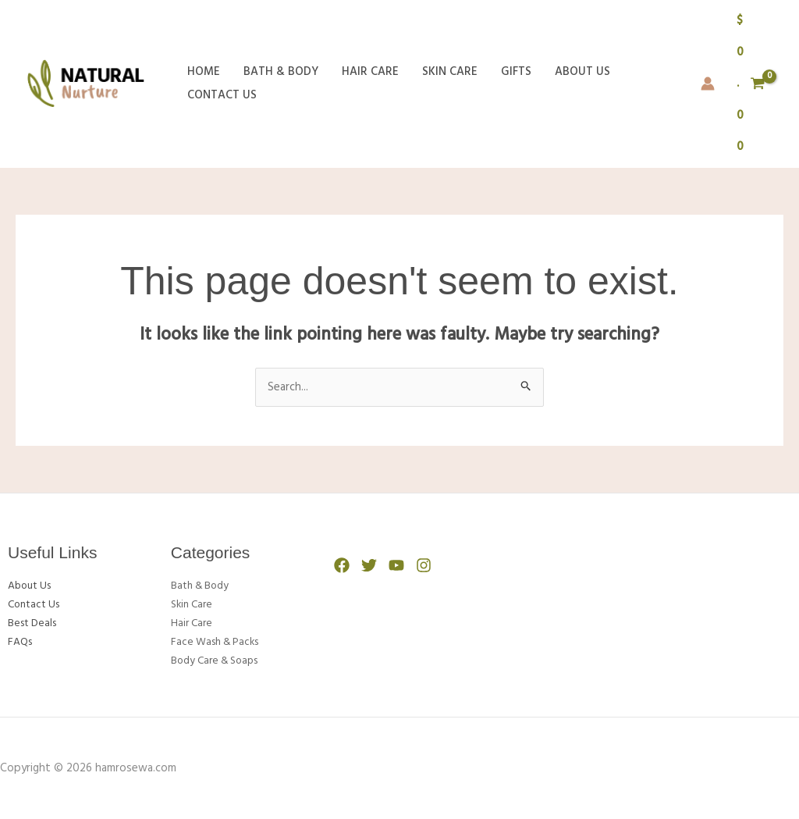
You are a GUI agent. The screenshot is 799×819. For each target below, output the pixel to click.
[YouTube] (396, 565)
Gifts (516, 71)
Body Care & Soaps (220, 660)
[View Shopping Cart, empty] (751, 84)
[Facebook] (342, 565)
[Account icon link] (708, 84)
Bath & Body (280, 71)
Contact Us (222, 95)
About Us (582, 71)
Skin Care (450, 71)
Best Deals (35, 623)
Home (203, 71)
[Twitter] (369, 565)
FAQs (21, 641)
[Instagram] (423, 565)
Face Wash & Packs (219, 641)
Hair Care (370, 71)
